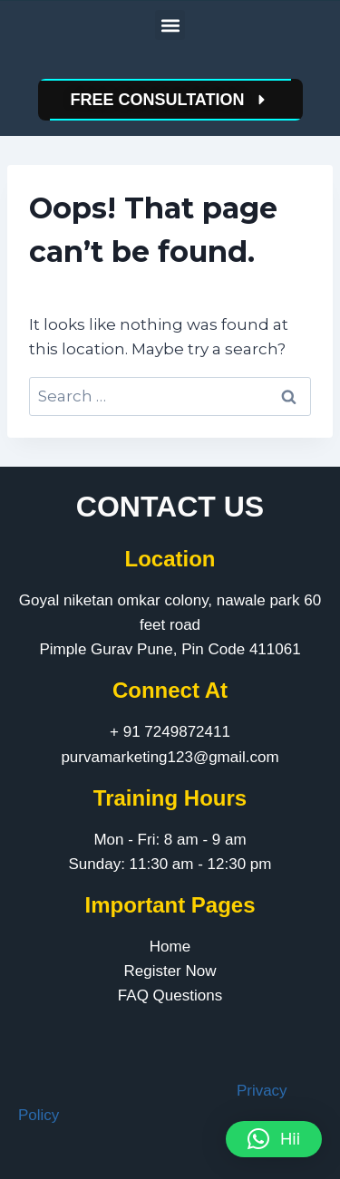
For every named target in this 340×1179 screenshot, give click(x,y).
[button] (170, 25)
